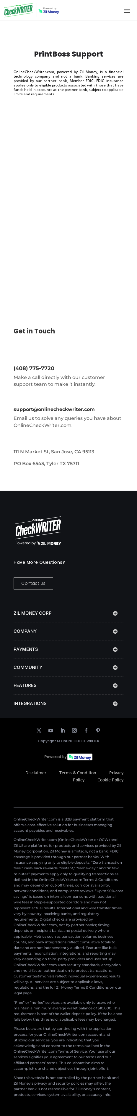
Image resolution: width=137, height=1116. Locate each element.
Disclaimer (35, 772)
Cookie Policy (110, 780)
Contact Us (33, 583)
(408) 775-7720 (34, 368)
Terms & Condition (77, 772)
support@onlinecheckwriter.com (54, 409)
